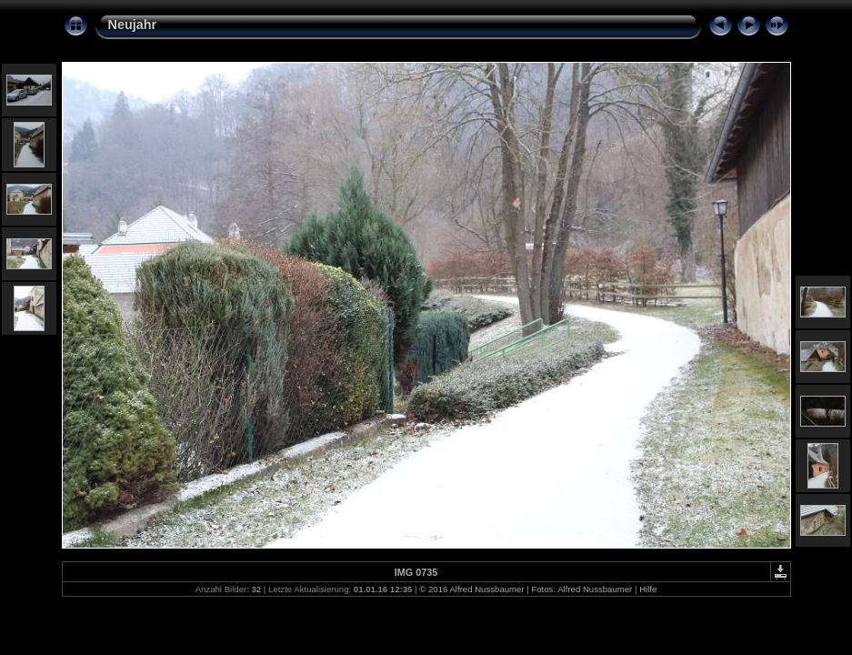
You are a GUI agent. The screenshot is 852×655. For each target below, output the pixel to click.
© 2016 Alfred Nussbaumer (471, 589)
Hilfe (648, 589)
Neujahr (132, 24)
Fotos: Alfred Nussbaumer (581, 589)
